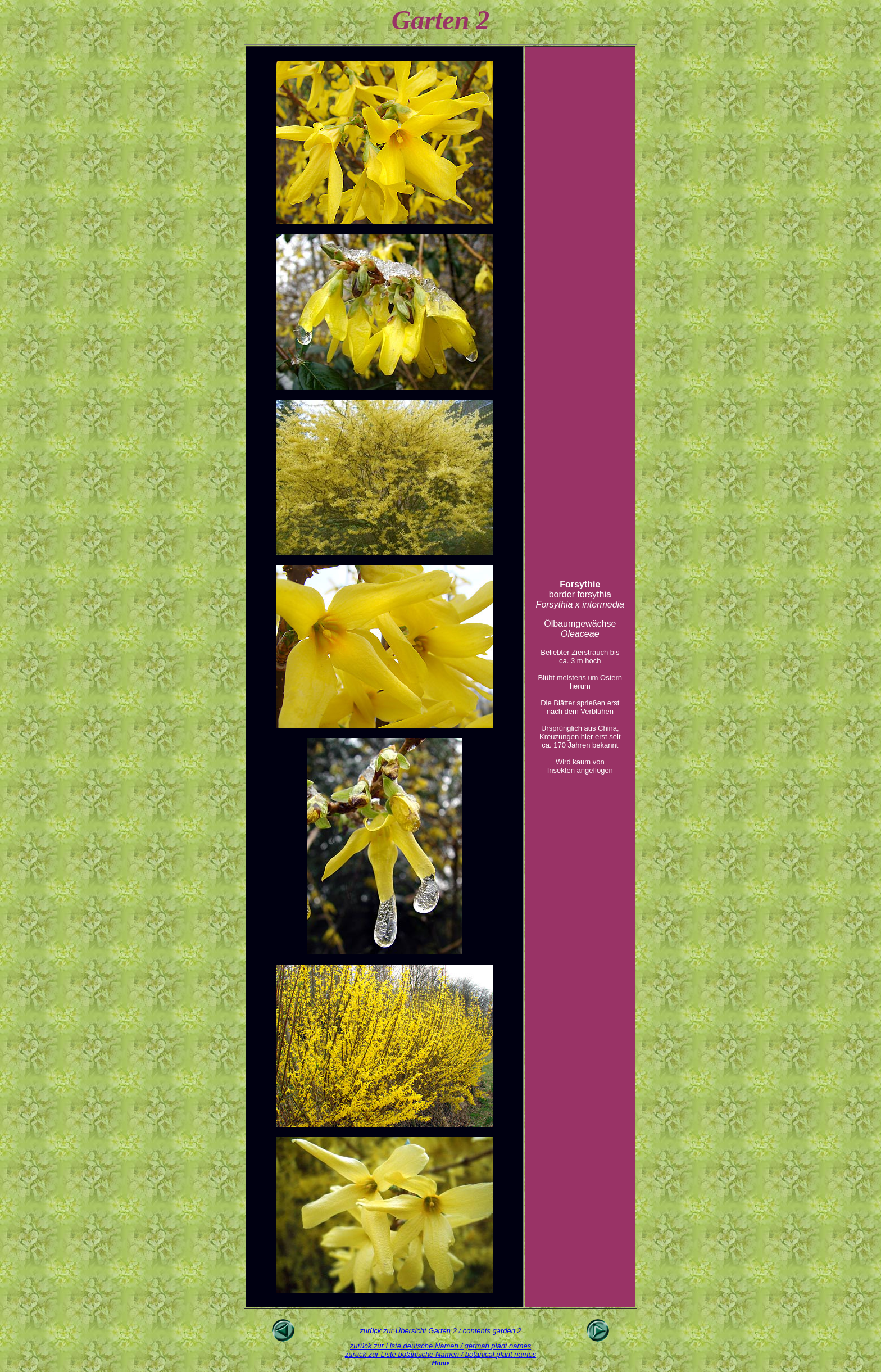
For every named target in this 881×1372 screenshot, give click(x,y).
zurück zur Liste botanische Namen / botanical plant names (440, 1354)
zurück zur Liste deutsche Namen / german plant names (440, 1346)
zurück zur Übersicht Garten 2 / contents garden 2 (440, 1330)
